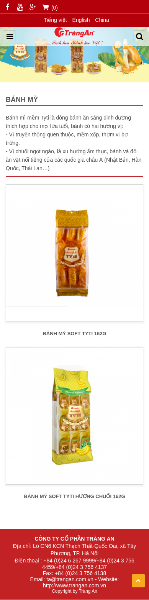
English (81, 20)
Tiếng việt (55, 20)
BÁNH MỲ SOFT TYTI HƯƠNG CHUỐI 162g (74, 496)
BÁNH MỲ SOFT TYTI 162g (74, 333)
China (102, 20)
